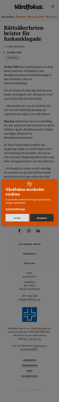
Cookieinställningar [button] (15, 209)
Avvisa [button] (17, 218)
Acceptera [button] (42, 218)
